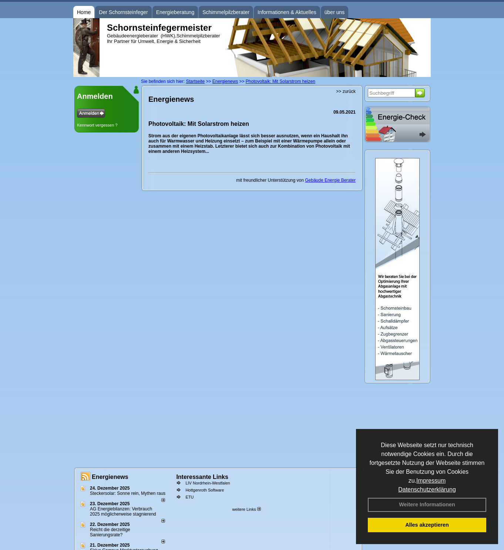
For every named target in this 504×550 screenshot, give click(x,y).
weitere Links (246, 509)
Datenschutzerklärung (427, 489)
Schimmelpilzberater (225, 12)
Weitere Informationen (427, 504)
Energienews (110, 477)
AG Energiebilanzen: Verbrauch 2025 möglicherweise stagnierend (123, 511)
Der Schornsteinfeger (123, 12)
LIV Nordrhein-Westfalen (207, 483)
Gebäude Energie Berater (330, 180)
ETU (189, 497)
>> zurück (346, 91)
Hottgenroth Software (204, 490)
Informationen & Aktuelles (287, 12)
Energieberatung (175, 12)
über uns (335, 12)
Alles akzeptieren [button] (427, 525)
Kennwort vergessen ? (97, 125)
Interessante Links (202, 477)
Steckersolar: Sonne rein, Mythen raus (127, 493)
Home (84, 12)
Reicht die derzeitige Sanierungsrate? (110, 532)
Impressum (431, 480)
